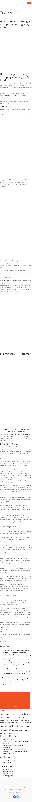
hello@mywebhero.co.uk (16, 792)
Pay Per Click (7, 774)
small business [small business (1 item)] (9, 733)
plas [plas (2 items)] (6, 730)
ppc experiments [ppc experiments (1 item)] (17, 730)
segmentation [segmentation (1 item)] (3, 733)
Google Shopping (9, 739)
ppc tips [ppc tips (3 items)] (24, 730)
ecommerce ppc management (8, 95)
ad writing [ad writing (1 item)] (2, 717)
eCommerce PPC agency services (21, 434)
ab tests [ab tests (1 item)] (1, 714)
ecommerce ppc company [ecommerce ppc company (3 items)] (18, 720)
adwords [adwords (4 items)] (26, 713)
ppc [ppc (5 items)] (11, 729)
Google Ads (7, 772)
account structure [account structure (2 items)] (10, 714)
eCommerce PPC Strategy (15, 353)
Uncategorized (8, 776)
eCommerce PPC (8, 770)
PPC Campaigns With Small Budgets (14, 749)
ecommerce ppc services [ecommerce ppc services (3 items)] (10, 722)
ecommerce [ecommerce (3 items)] (10, 717)
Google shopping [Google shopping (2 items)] (25, 726)
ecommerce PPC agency (10, 280)
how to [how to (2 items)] (2, 730)
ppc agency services (6, 684)
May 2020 (6, 762)
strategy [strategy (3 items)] (16, 733)
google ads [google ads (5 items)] (12, 726)
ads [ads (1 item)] (21, 714)
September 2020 (8, 760)
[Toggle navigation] (29, 3)
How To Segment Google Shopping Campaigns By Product (15, 24)
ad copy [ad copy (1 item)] (18, 714)
